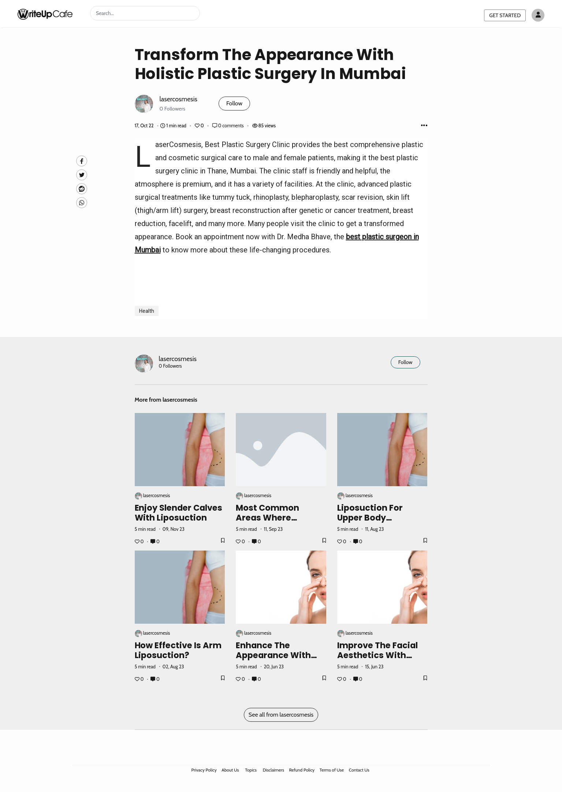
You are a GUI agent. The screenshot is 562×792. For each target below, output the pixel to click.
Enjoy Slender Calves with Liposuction (179, 512)
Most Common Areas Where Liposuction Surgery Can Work (278, 522)
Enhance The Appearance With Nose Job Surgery (273, 655)
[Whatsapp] (81, 202)
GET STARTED (505, 15)
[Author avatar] (538, 15)
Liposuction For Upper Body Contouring (370, 517)
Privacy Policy (204, 770)
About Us (230, 770)
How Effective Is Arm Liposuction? (178, 650)
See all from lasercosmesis (281, 714)
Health (146, 311)
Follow (234, 103)
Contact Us (359, 770)
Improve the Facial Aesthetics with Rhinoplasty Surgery (380, 655)
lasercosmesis (178, 99)
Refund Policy (302, 770)
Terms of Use (332, 770)
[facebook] (81, 160)
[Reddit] (81, 188)
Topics (251, 770)
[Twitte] (81, 174)
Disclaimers (273, 770)
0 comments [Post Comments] (228, 125)
